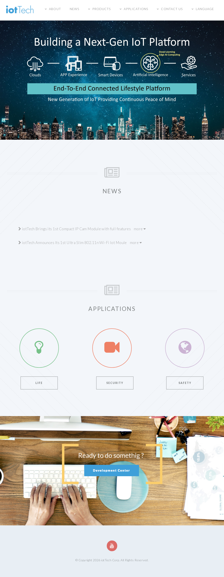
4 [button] (118, 134)
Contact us (171, 9)
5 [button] (125, 134)
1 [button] (99, 134)
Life (39, 383)
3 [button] (112, 134)
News (74, 9)
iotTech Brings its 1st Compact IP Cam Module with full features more (82, 229)
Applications (136, 9)
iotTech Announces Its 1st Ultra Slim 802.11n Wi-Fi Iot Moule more (80, 242)
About (55, 9)
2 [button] (105, 134)
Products (101, 9)
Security (114, 383)
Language (205, 9)
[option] (112, 73)
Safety (184, 383)
